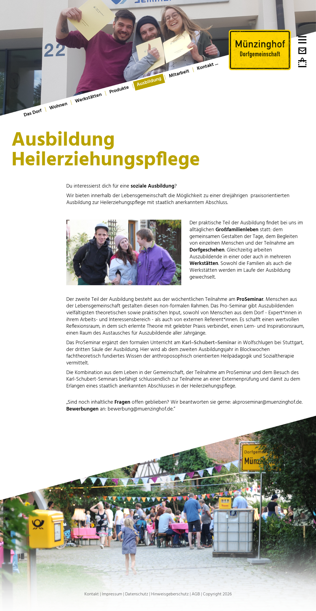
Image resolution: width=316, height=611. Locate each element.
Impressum (112, 594)
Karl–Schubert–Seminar (210, 342)
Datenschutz (136, 594)
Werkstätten (88, 98)
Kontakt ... (207, 66)
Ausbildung (149, 81)
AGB (196, 594)
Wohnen (58, 106)
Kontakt (91, 594)
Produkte (119, 90)
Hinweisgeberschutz (170, 594)
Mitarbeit (179, 74)
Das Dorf (32, 113)
